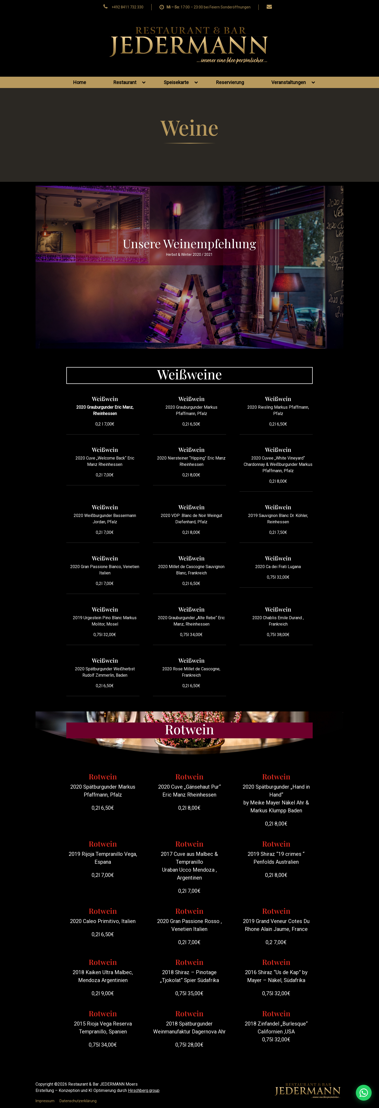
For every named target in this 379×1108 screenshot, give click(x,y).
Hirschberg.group (143, 1090)
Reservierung (230, 82)
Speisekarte (181, 82)
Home (79, 82)
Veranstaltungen (293, 82)
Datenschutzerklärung (78, 1101)
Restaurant (129, 82)
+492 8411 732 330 (127, 7)
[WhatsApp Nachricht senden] (335, 1093)
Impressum (45, 1101)
